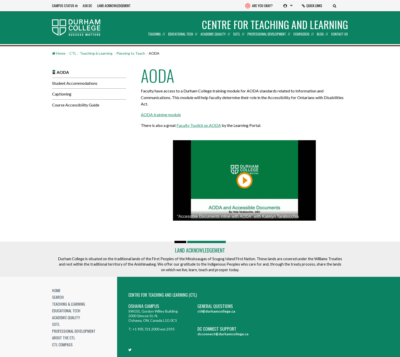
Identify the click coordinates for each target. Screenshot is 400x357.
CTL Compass (62, 344)
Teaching (154, 34)
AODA (63, 72)
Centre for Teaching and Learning (275, 24)
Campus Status (63, 5)
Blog (320, 34)
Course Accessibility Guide (75, 104)
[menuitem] (259, 5)
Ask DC (87, 5)
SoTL (236, 34)
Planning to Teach (130, 53)
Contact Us (339, 34)
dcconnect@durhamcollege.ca (222, 334)
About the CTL (63, 337)
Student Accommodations (74, 83)
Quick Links (312, 5)
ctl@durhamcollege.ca (216, 311)
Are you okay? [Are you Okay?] (259, 6)
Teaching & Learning (96, 53)
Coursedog (301, 34)
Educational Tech (180, 34)
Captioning (61, 93)
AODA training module (161, 114)
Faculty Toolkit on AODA (199, 125)
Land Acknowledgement (114, 5)
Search (58, 297)
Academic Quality (213, 34)
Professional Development (266, 34)
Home (56, 290)
